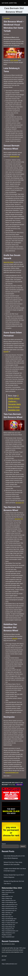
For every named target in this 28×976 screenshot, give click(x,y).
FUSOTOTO (5, 894)
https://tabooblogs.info (8, 926)
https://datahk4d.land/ (8, 937)
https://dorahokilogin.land (9, 918)
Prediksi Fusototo (7, 935)
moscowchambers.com (12, 772)
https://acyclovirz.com (8, 892)
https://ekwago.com (7, 912)
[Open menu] (24, 3)
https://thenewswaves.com (9, 908)
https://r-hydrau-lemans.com (10, 922)
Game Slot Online (8, 262)
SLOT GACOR (14, 60)
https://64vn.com (6, 914)
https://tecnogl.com (7, 916)
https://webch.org (7, 898)
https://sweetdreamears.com (10, 930)
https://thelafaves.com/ (8, 933)
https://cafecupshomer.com (9, 904)
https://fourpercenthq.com (9, 906)
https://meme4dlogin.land (9, 902)
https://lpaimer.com (7, 896)
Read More (7, 775)
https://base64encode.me (9, 910)
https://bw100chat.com (8, 924)
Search (4, 843)
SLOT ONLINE (6, 18)
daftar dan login (14, 948)
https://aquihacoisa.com (9, 900)
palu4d (4, 960)
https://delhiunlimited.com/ (9, 964)
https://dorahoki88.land (8, 920)
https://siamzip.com (7, 890)
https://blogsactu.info (8, 928)
